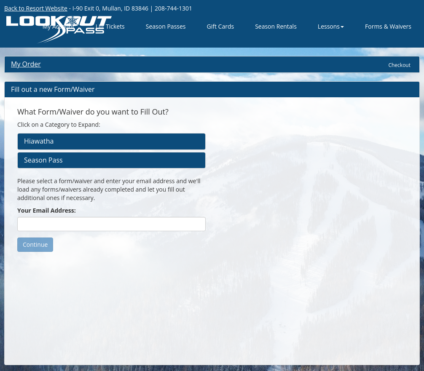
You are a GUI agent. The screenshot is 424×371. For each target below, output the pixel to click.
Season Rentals (276, 26)
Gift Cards (220, 26)
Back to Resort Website (35, 8)
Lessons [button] (331, 26)
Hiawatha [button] (39, 141)
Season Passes (166, 26)
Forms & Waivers (388, 26)
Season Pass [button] (43, 160)
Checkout (399, 65)
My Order (26, 64)
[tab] (111, 141)
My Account (59, 26)
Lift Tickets (110, 26)
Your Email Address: (46, 210)
